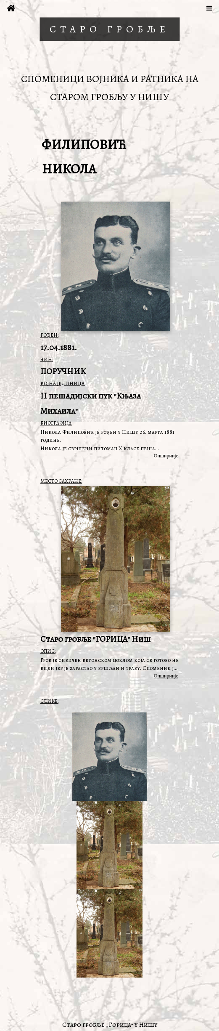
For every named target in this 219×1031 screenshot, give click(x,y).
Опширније (166, 456)
